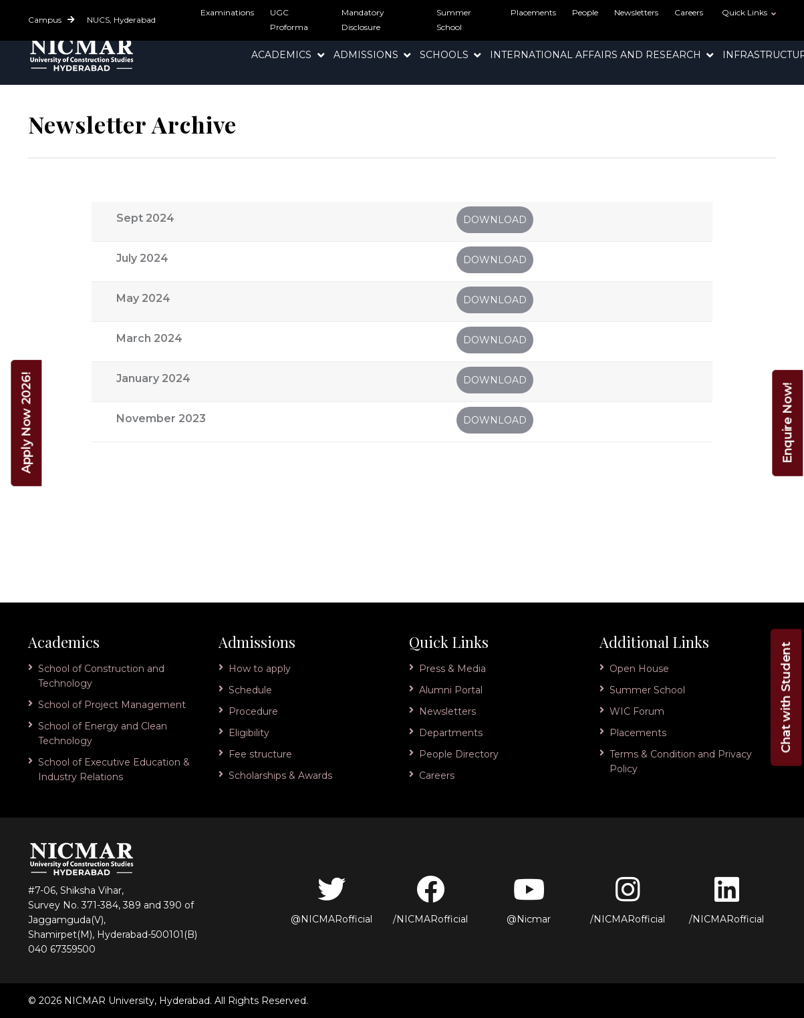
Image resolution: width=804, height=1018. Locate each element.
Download (495, 220)
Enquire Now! (787, 422)
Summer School (453, 19)
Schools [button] (445, 55)
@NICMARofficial (331, 900)
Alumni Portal (451, 690)
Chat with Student (786, 697)
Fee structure (260, 754)
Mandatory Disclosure (363, 19)
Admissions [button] (367, 55)
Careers (688, 12)
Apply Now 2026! (26, 422)
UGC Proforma (289, 19)
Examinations (227, 12)
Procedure (253, 711)
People (585, 12)
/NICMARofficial (430, 900)
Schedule (250, 690)
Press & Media (452, 669)
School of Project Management (112, 705)
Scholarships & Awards (280, 776)
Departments (451, 733)
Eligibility (249, 733)
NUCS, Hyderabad (121, 20)
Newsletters (636, 12)
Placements (533, 12)
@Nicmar (529, 900)
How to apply (260, 669)
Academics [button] (282, 55)
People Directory (459, 754)
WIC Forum (637, 711)
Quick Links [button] (745, 12)
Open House (639, 669)
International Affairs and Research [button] (597, 55)
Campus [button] (51, 20)
